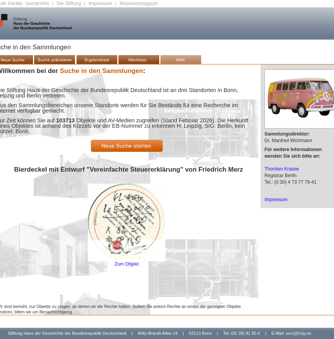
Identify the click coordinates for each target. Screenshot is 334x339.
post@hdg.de (298, 333)
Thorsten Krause (281, 169)
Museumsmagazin (139, 3)
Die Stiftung (69, 3)
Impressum (100, 3)
